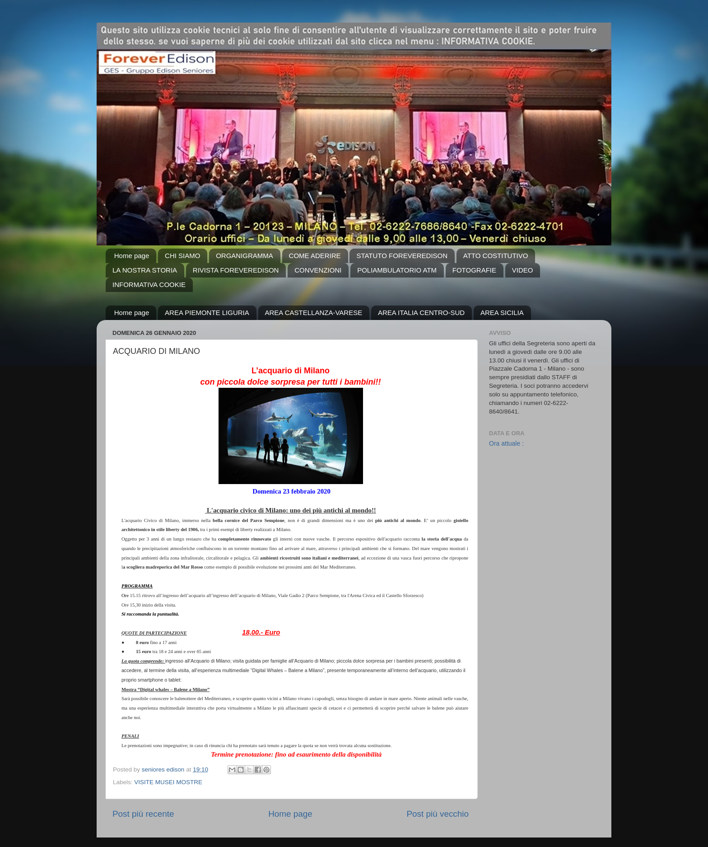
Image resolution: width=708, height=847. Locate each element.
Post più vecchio (437, 814)
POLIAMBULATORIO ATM (397, 270)
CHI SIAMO (182, 255)
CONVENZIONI (317, 270)
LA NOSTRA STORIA (144, 270)
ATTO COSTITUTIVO (495, 255)
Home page (131, 255)
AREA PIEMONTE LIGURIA (207, 312)
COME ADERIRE (315, 255)
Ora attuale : (506, 443)
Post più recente (143, 814)
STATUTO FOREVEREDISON (401, 255)
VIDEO (522, 270)
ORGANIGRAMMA (244, 255)
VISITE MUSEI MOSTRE (168, 782)
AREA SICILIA (502, 312)
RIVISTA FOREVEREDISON (236, 270)
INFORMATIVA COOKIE (149, 284)
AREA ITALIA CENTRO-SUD (421, 312)
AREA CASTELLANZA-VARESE (314, 312)
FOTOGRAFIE (474, 270)
